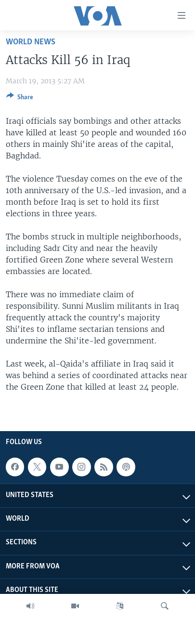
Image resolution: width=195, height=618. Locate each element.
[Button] (19, 99)
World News (30, 42)
